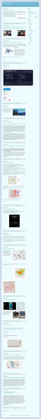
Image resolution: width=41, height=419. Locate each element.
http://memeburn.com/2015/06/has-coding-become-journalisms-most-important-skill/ (12, 124)
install (4, 359)
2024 (29, 20)
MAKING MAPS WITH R (8, 162)
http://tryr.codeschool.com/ (6, 168)
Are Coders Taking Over (7, 121)
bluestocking (21, 415)
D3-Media (21, 52)
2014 (29, 41)
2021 (29, 22)
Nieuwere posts (5, 409)
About (29, 10)
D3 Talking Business (31, 12)
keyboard (21, 306)
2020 (29, 23)
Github (11, 16)
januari (30, 40)
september (30, 33)
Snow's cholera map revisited (8, 248)
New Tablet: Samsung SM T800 (9, 299)
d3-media (6, 3)
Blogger (29, 415)
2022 (29, 21)
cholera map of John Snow (7, 250)
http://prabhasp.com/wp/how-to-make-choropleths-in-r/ (12, 174)
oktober (30, 32)
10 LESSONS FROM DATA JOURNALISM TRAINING (14, 377)
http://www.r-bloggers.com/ (13, 169)
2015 (29, 29)
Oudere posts (24, 409)
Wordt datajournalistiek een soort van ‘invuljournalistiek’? (14, 146)
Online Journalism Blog (18, 385)
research (6, 239)
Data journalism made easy (8, 9)
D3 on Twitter (30, 11)
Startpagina (30, 9)
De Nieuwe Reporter (9, 156)
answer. (19, 210)
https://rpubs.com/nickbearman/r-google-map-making (17, 173)
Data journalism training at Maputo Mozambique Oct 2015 (14, 26)
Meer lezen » (4, 21)
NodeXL (4, 356)
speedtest (5, 66)
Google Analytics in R (7, 324)
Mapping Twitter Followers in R (9, 208)
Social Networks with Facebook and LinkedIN (12, 354)
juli (29, 34)
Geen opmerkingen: (12, 23)
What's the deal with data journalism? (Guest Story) (13, 42)
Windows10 (5, 106)
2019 (29, 24)
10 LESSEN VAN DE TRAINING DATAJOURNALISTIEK (9, 392)
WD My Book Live (7, 234)
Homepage (14, 409)
